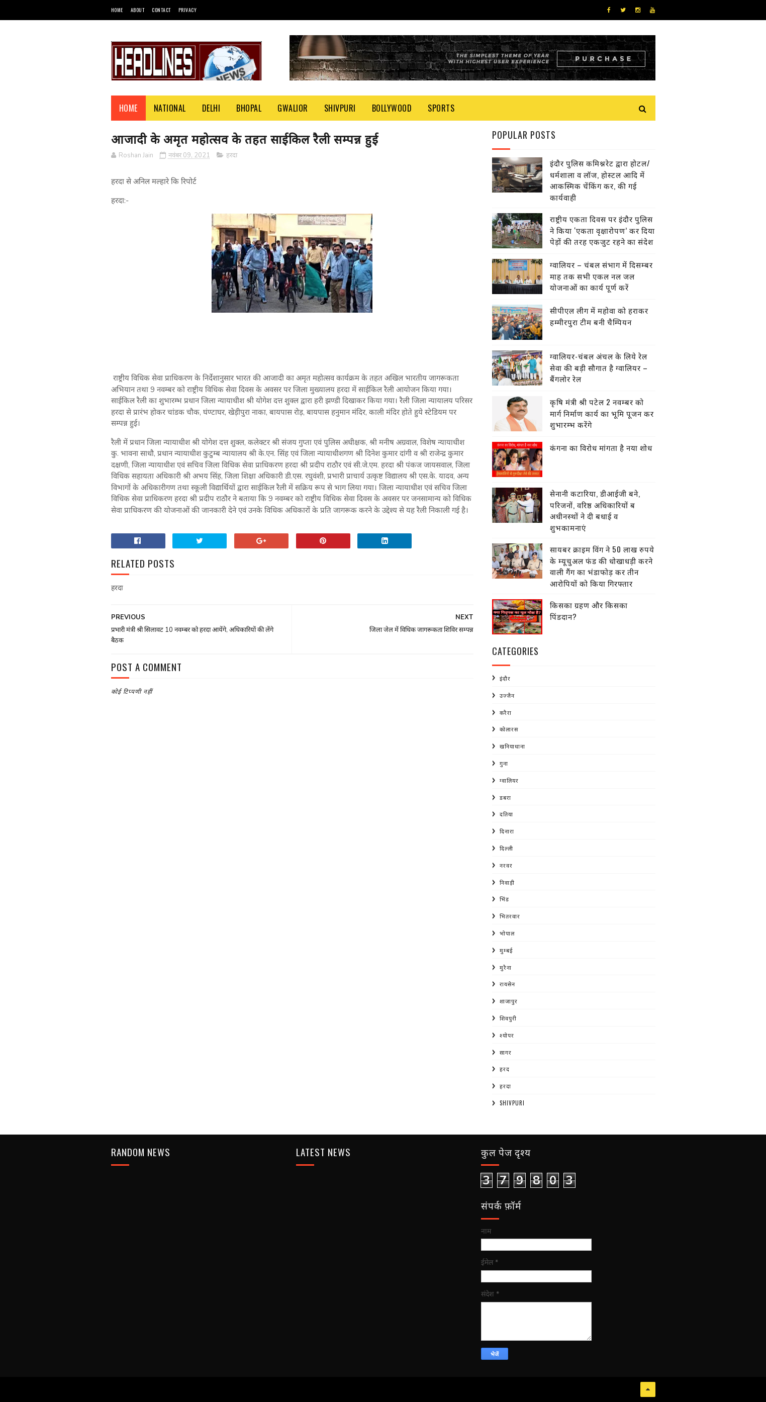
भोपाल (507, 933)
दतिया (506, 814)
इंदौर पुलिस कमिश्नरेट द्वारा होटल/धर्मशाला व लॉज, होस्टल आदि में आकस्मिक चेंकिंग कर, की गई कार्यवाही (600, 180)
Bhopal (248, 108)
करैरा (506, 712)
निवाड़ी (507, 882)
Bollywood (392, 108)
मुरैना (506, 967)
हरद (505, 1069)
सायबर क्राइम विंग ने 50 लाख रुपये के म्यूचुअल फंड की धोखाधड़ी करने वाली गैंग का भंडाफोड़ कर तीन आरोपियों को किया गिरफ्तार (602, 566)
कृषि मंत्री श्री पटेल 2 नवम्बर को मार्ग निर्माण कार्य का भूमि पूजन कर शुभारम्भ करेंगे (602, 413)
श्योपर (507, 1035)
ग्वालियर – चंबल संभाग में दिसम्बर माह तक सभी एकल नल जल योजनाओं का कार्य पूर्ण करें (601, 276)
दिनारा (507, 831)
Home (117, 10)
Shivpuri (340, 108)
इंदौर (505, 678)
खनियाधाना (512, 746)
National (170, 108)
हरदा (231, 155)
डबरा (505, 797)
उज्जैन (507, 695)
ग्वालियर (509, 780)
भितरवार (510, 916)
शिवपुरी (508, 1018)
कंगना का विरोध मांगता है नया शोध (601, 447)
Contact (161, 10)
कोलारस (509, 729)
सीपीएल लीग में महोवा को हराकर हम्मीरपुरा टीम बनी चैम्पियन (599, 316)
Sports (441, 108)
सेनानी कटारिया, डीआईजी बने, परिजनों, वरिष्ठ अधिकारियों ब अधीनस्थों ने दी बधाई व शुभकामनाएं (595, 510)
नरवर (506, 865)
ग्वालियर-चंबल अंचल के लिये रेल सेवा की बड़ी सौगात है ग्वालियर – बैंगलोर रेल (599, 367)
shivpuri (512, 1103)
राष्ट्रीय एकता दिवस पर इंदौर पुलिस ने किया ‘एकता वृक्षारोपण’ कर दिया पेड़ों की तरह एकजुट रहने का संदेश (602, 230)
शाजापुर (509, 1001)
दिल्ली (506, 848)
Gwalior (292, 108)
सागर (506, 1052)
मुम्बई (506, 950)
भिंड (504, 899)
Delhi (211, 108)
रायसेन (507, 984)
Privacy (187, 10)
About (138, 10)
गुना (504, 763)
